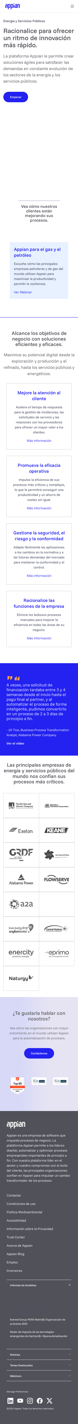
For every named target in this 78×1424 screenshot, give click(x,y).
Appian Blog (15, 1254)
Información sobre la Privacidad (30, 1229)
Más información (39, 440)
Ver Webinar (23, 292)
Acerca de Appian (19, 1245)
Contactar (14, 1195)
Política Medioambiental (24, 1212)
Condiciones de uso (21, 1204)
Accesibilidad (16, 1220)
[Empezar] (15, 97)
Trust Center (16, 1237)
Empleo (12, 1262)
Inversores (14, 1270)
